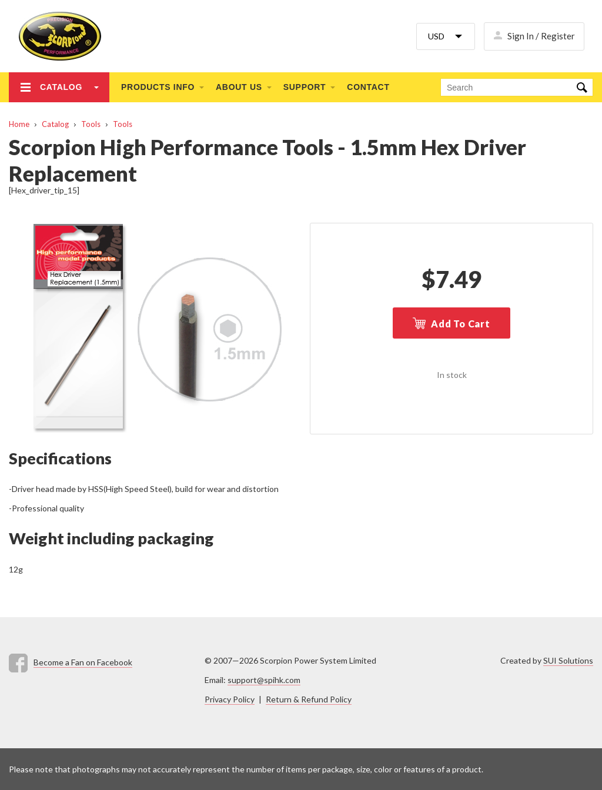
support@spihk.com (264, 680)
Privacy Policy (230, 699)
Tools (91, 124)
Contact (368, 87)
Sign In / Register (541, 36)
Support (304, 87)
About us (239, 87)
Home (19, 124)
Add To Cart (460, 323)
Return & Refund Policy (309, 699)
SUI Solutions (568, 660)
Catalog (61, 87)
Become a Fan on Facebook (83, 662)
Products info (158, 87)
